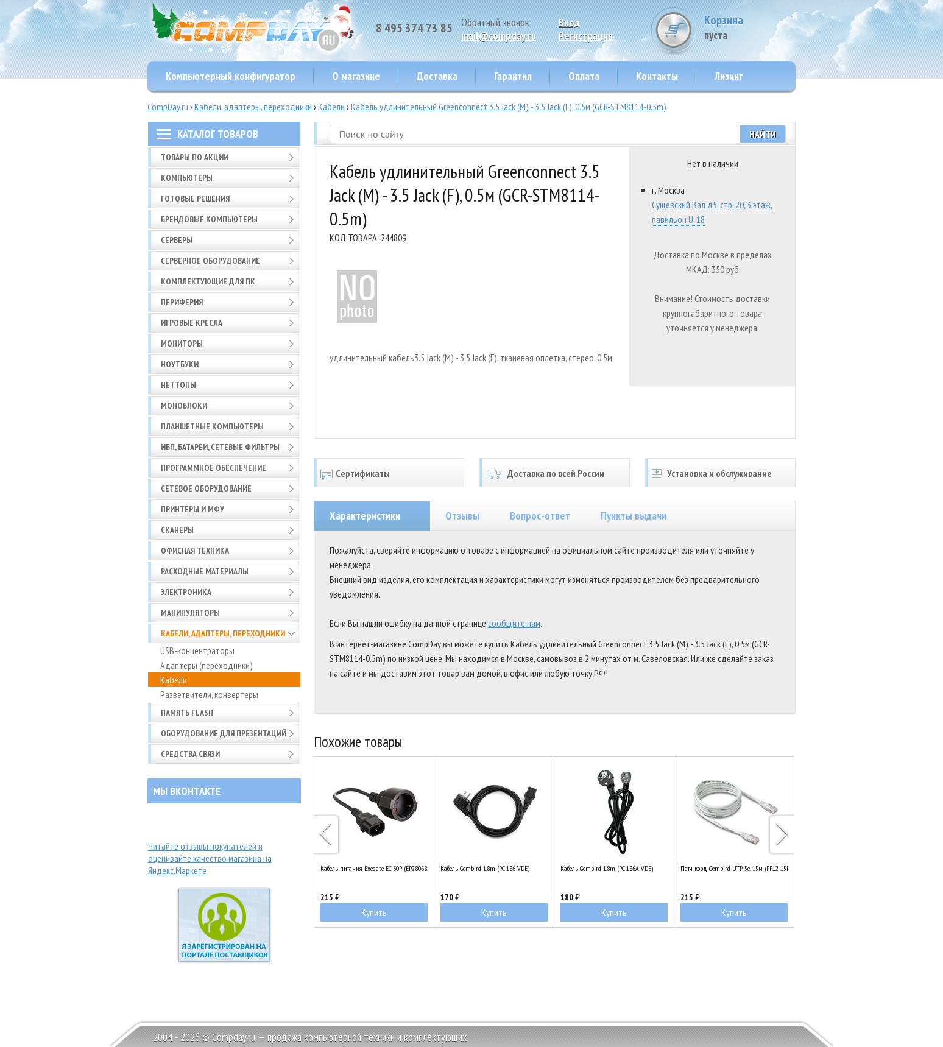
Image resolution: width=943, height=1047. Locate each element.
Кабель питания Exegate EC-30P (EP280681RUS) (374, 868)
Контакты (657, 76)
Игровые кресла (191, 322)
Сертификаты (363, 473)
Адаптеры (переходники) (206, 665)
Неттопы (178, 384)
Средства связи (190, 754)
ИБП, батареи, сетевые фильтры (220, 447)
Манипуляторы (190, 612)
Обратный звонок (495, 22)
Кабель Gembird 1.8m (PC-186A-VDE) (606, 868)
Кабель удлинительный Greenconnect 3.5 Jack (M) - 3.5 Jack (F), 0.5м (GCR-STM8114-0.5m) (508, 106)
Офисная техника (195, 550)
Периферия (182, 302)
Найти (762, 134)
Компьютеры (187, 177)
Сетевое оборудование (206, 488)
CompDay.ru (167, 106)
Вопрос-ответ (540, 516)
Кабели (331, 106)
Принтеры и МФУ (192, 509)
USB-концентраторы (197, 650)
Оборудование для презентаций (223, 733)
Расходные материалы (205, 571)
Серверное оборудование (210, 260)
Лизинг (729, 76)
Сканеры (177, 529)
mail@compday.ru (498, 36)
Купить (374, 912)
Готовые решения (195, 198)
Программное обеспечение (213, 467)
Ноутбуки (180, 364)
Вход (569, 22)
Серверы (176, 239)
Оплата (583, 76)
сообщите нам (514, 623)
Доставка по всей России (555, 473)
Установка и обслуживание (719, 473)
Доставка (437, 76)
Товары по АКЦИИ (194, 157)
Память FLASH (187, 712)
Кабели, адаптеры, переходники (253, 106)
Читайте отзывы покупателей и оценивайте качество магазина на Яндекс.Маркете (210, 858)
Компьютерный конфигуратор (230, 76)
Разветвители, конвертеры (209, 694)
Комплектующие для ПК (208, 281)
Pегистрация (586, 36)
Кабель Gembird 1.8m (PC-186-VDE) (484, 868)
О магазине (356, 76)
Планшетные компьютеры (212, 426)
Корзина (750, 27)
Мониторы (182, 343)
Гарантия (513, 76)
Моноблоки (184, 405)
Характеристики (365, 516)
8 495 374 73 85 (414, 28)
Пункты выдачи (633, 516)
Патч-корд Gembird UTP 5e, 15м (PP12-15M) (734, 868)
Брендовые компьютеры (209, 219)
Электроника (186, 592)
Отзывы (462, 516)
